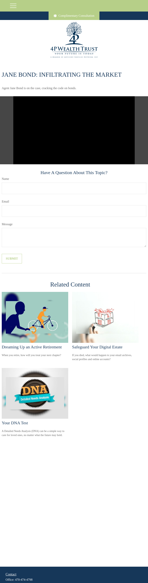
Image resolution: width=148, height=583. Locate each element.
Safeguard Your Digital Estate (97, 347)
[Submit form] (12, 258)
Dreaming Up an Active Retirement (32, 347)
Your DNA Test (15, 422)
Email (5, 201)
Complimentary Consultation (74, 15)
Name (5, 178)
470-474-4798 (24, 579)
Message (7, 224)
